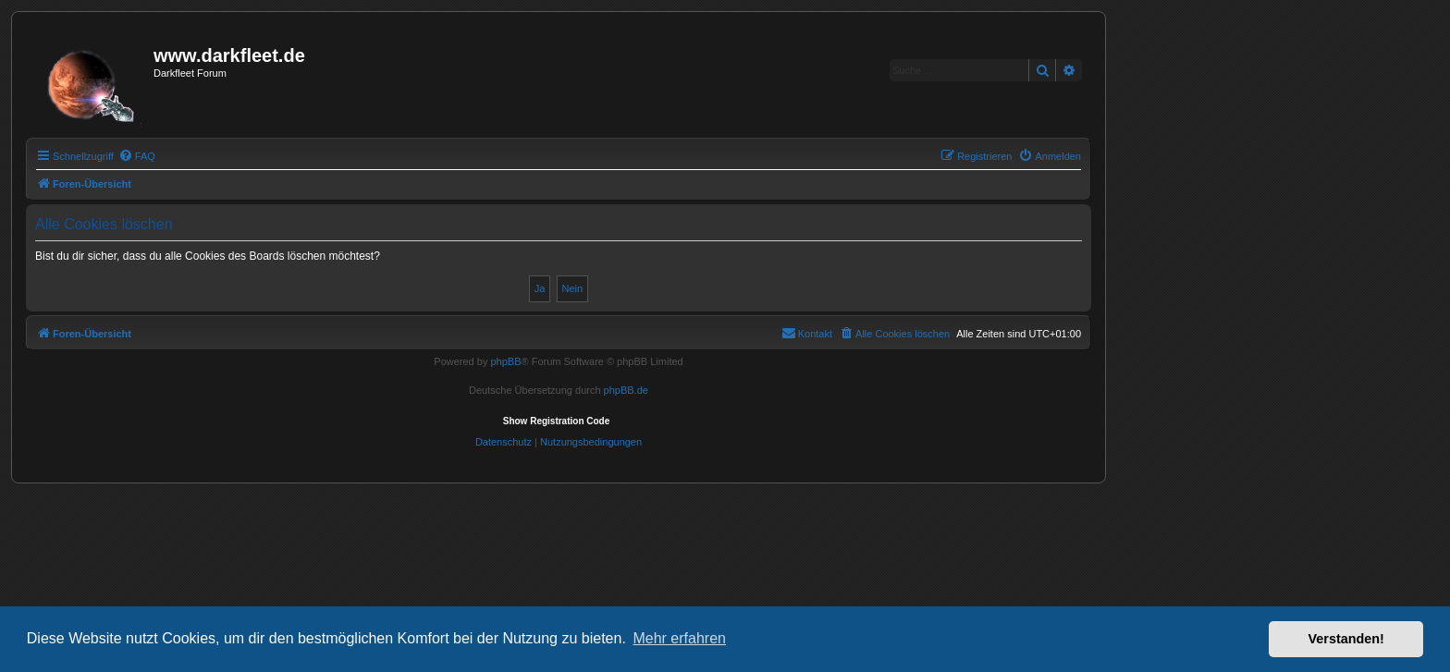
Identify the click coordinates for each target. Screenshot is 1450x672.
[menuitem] (136, 156)
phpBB (505, 361)
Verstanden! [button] (1346, 638)
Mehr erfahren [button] (679, 638)
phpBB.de (626, 390)
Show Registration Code (556, 421)
